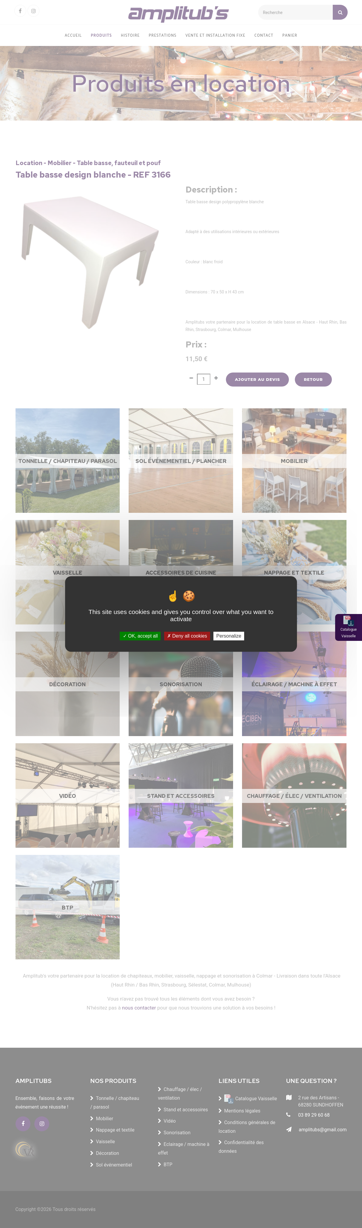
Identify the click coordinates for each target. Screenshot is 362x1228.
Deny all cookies (187, 635)
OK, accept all (140, 635)
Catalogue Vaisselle (349, 632)
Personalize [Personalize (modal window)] (228, 635)
